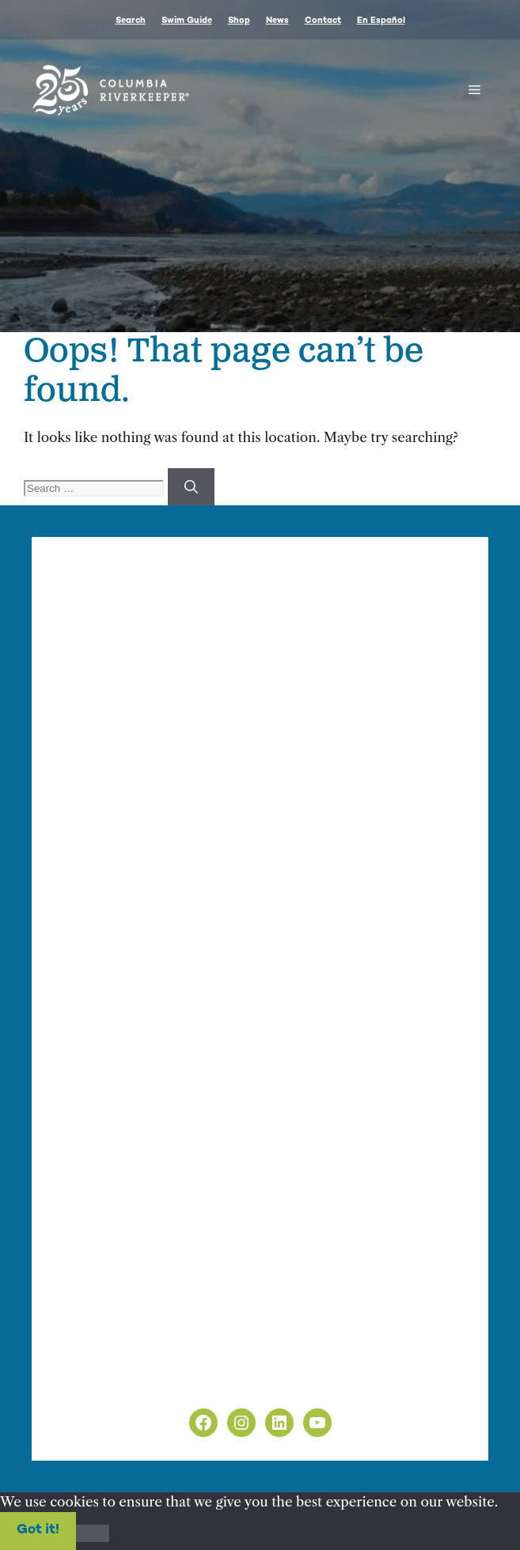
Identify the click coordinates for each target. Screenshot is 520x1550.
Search (131, 21)
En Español (381, 21)
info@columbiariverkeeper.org (167, 744)
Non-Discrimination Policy (141, 1381)
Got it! (38, 1530)
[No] (92, 1533)
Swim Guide (186, 21)
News (277, 21)
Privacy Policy (100, 1362)
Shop (239, 21)
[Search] (191, 487)
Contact (323, 21)
